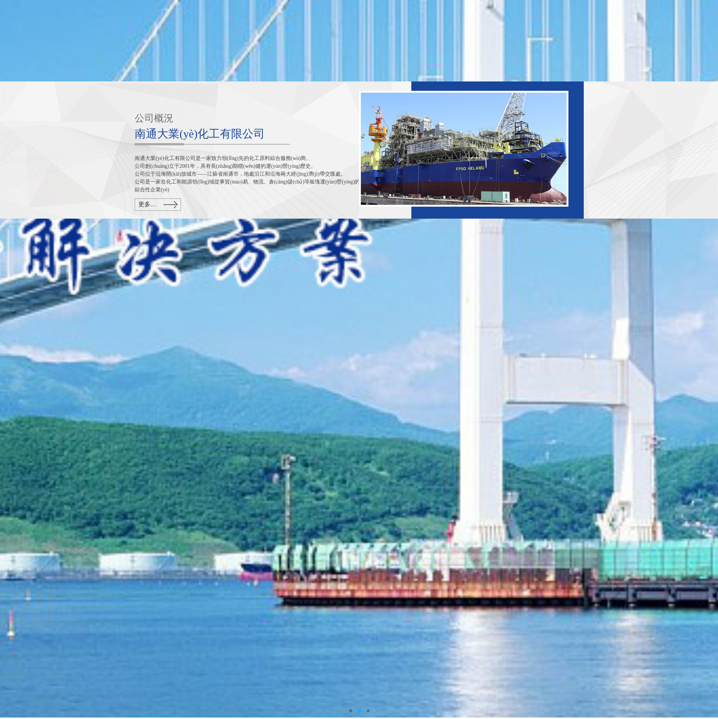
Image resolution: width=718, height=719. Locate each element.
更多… (147, 204)
